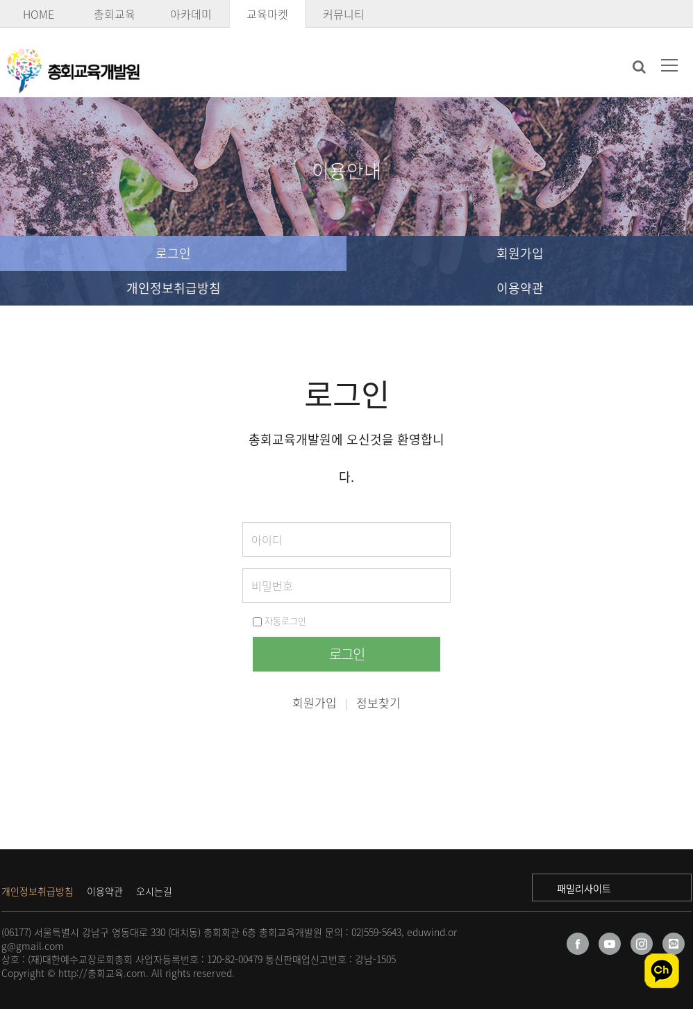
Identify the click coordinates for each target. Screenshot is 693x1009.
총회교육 (114, 14)
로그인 (173, 253)
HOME (38, 14)
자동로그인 (279, 620)
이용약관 (520, 287)
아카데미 (191, 14)
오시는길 (154, 891)
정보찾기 (378, 702)
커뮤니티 (344, 14)
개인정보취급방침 (173, 287)
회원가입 (520, 253)
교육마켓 (267, 14)
